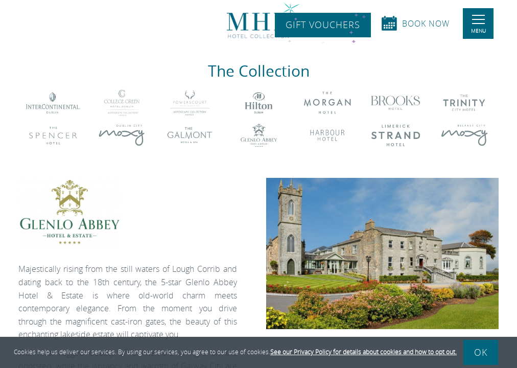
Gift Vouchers (323, 25)
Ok (480, 352)
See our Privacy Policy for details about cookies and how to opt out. (363, 352)
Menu (478, 24)
